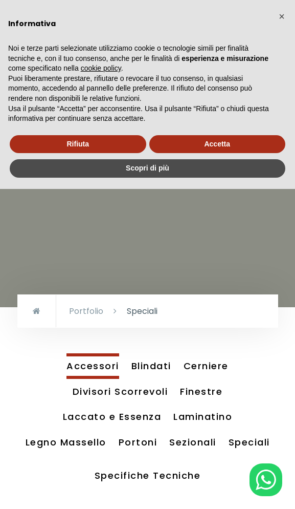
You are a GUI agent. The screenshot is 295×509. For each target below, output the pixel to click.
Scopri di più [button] (147, 168)
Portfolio (86, 311)
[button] (282, 16)
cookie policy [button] (101, 68)
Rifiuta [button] (77, 144)
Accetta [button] (217, 144)
